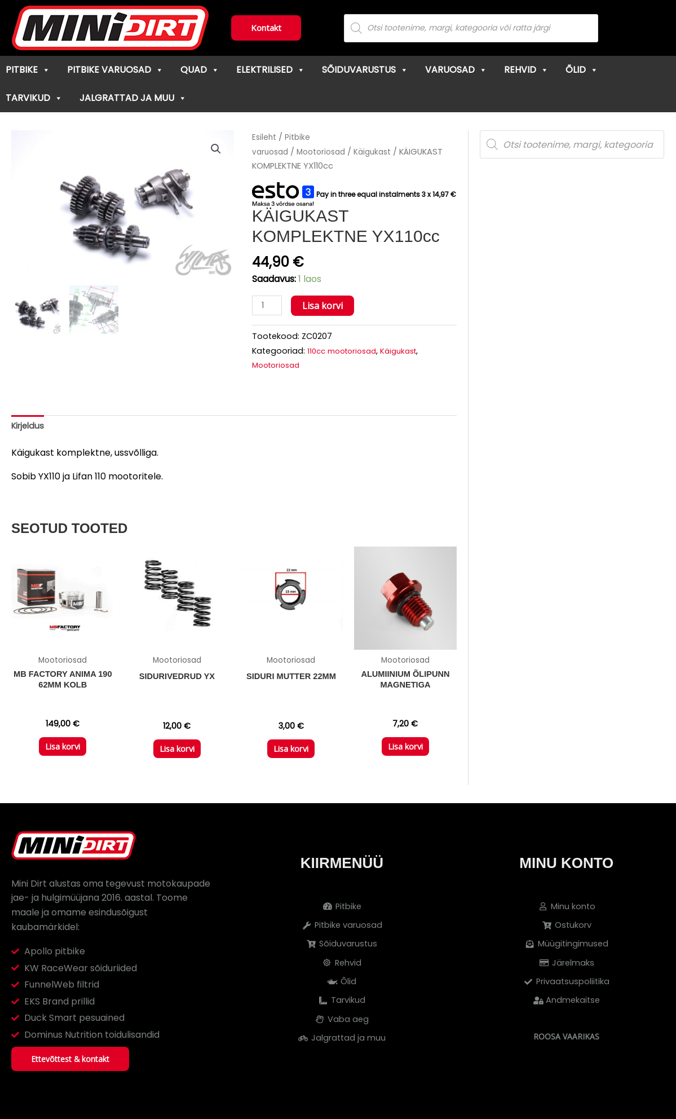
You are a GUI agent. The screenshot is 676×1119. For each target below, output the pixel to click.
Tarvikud (34, 97)
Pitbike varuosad (115, 69)
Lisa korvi (325, 305)
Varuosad (456, 69)
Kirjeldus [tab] (29, 427)
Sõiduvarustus (365, 69)
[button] (215, 149)
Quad (199, 69)
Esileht (265, 137)
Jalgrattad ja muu (133, 97)
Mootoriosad (327, 151)
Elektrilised (270, 69)
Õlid (581, 69)
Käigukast (382, 151)
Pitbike (28, 69)
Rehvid (526, 69)
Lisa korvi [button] (62, 754)
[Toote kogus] (268, 306)
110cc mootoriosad (345, 351)
